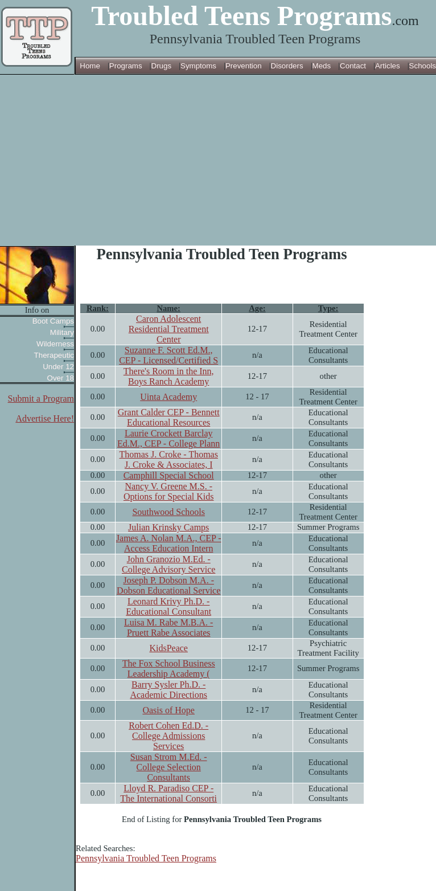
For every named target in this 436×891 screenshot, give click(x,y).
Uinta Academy (168, 397)
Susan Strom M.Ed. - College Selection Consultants (168, 767)
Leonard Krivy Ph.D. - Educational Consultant (168, 606)
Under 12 (58, 366)
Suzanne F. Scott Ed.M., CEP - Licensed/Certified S (168, 355)
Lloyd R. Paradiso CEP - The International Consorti (168, 793)
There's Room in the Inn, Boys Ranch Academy (169, 376)
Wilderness (55, 344)
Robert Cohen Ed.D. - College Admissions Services (168, 736)
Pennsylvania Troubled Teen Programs (146, 858)
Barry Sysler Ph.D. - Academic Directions (168, 690)
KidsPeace (168, 648)
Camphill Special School (169, 475)
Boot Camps (53, 321)
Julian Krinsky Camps (168, 527)
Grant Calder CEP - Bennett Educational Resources (169, 417)
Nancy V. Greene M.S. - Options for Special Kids (169, 491)
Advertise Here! (44, 418)
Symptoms (198, 66)
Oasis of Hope (168, 710)
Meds (321, 66)
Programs (125, 66)
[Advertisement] (218, 160)
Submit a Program (41, 398)
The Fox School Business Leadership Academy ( (168, 669)
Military (62, 332)
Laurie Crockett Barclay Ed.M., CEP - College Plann (168, 438)
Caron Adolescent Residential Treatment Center (169, 329)
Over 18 (60, 378)
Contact (353, 66)
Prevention (243, 66)
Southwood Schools (168, 512)
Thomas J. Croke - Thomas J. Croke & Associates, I (168, 459)
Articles (387, 66)
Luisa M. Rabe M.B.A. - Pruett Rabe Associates (168, 627)
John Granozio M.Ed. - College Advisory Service (168, 564)
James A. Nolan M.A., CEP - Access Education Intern (168, 543)
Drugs (161, 66)
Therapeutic (54, 355)
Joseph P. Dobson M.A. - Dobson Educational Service (168, 585)
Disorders (287, 66)
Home (90, 66)
